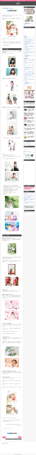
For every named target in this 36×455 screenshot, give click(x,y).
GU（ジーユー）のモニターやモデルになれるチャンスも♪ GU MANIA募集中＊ (29, 60)
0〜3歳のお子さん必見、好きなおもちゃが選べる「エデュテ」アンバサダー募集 (29, 44)
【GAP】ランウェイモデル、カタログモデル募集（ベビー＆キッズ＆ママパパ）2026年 (31, 110)
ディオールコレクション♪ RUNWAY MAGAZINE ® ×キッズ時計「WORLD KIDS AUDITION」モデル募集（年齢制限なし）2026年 (29, 114)
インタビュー (14, 0)
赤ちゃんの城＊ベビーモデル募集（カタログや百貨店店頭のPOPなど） (31, 129)
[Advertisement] (29, 172)
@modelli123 (26, 149)
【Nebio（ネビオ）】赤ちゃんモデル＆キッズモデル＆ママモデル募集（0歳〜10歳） (29, 47)
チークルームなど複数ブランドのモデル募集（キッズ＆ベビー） (31, 137)
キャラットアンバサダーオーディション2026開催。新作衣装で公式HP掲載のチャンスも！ (29, 52)
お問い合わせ (18, 0)
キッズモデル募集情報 (27, 55)
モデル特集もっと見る (7, 428)
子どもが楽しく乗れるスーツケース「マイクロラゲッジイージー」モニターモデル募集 (29, 49)
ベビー (33, 187)
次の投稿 (4, 437)
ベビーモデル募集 (3, 0)
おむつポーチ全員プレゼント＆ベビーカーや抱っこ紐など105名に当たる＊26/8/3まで (29, 203)
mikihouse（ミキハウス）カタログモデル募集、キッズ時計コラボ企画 (31, 118)
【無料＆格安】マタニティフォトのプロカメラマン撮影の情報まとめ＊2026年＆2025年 (29, 68)
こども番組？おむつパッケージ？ (29, 157)
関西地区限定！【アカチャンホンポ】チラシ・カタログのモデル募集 (31, 121)
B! (11, 10)
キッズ (29, 187)
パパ (30, 187)
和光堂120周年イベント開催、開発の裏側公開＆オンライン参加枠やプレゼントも (29, 200)
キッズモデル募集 (9, 0)
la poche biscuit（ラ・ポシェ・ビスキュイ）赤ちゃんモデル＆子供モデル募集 (29, 79)
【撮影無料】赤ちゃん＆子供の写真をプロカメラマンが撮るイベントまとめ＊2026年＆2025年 (29, 75)
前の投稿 (19, 437)
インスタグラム (23, 0)
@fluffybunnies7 (13, 38)
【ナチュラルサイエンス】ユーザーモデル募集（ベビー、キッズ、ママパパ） (29, 63)
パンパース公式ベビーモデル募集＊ (29, 72)
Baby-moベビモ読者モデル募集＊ (29, 71)
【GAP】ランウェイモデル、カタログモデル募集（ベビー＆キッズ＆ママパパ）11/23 (31, 125)
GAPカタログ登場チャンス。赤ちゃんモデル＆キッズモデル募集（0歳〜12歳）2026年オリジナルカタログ (29, 133)
